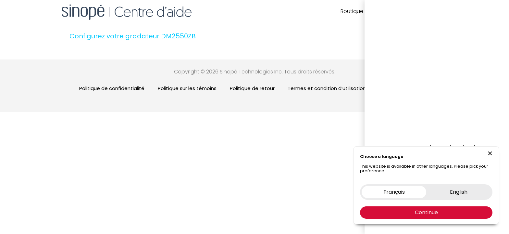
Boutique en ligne (362, 11)
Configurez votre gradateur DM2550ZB (132, 36)
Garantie (390, 88)
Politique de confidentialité (111, 88)
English (422, 88)
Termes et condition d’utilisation (327, 88)
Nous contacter (410, 11)
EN (451, 11)
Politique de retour (252, 88)
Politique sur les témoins (187, 88)
